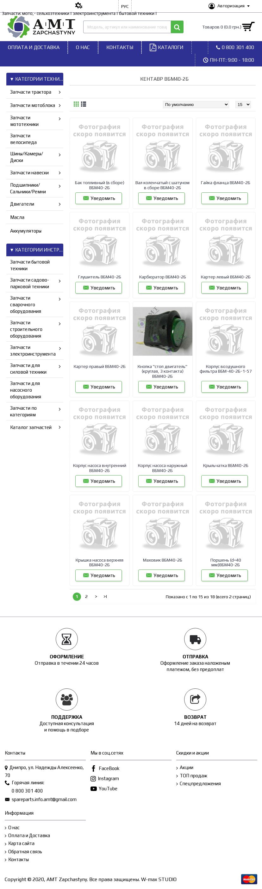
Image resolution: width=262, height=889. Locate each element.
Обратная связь (23, 852)
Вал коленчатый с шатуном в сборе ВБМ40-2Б (162, 185)
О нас (12, 828)
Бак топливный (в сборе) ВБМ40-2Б (99, 185)
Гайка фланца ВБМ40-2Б (225, 182)
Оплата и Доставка (27, 836)
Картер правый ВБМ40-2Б (100, 366)
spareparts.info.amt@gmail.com (41, 800)
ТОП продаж (191, 776)
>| (105, 596)
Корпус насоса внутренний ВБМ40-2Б (99, 468)
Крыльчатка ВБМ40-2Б (225, 465)
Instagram (104, 779)
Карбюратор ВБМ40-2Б (162, 276)
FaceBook (104, 769)
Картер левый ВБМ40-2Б (226, 276)
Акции (184, 768)
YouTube (103, 789)
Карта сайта (19, 844)
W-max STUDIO (159, 879)
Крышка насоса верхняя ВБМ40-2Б (99, 562)
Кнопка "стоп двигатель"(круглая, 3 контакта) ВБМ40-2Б (162, 371)
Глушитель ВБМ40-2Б (99, 276)
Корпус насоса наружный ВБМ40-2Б (162, 468)
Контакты (17, 860)
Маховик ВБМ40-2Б (162, 560)
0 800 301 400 (24, 791)
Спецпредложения (198, 784)
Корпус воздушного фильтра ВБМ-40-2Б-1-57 (226, 369)
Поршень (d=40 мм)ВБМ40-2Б (225, 562)
